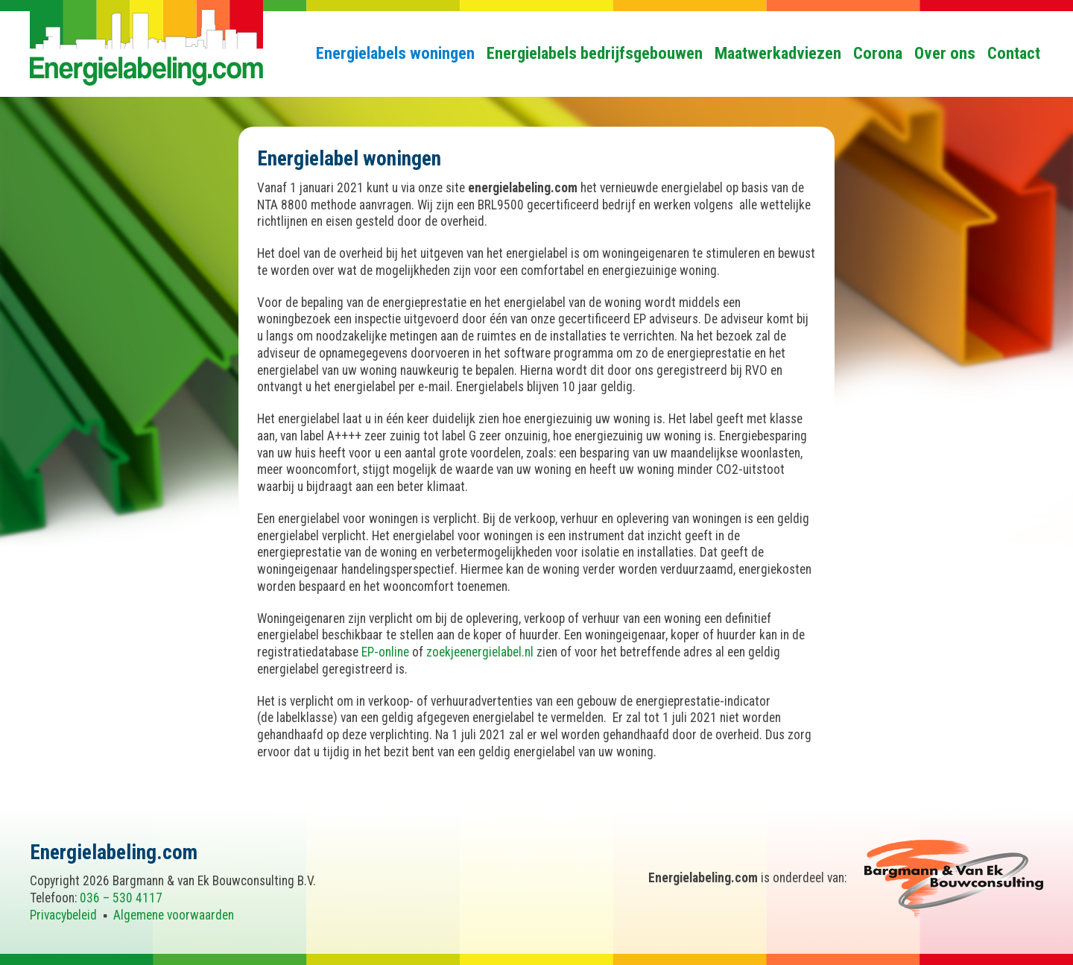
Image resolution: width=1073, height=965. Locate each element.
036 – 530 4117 (121, 897)
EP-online (385, 652)
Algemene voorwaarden (173, 915)
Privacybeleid (63, 915)
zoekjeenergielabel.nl (480, 652)
